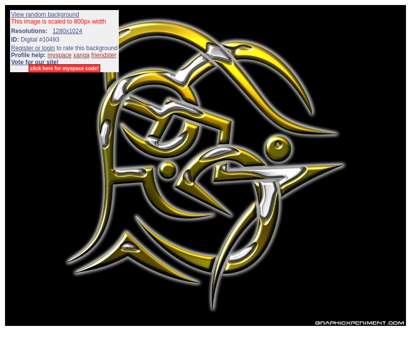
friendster (103, 55)
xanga (81, 55)
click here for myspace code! (64, 68)
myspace (60, 55)
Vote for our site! (35, 62)
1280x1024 (67, 31)
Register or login (33, 48)
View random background (45, 14)
